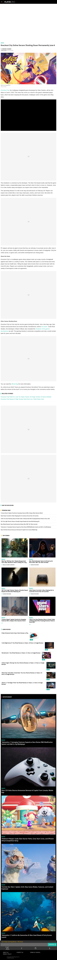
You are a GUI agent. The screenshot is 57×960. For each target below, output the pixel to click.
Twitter (7, 948)
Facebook (21, 948)
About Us (5, 952)
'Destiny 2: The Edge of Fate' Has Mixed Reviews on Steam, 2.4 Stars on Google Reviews (23, 686)
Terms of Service (35, 952)
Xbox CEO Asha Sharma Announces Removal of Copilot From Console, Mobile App (19, 529)
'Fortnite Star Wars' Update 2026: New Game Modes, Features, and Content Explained (27, 888)
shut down (44, 326)
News (2, 43)
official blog (14, 384)
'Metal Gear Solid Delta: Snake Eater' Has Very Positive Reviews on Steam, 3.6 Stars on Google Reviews (23, 676)
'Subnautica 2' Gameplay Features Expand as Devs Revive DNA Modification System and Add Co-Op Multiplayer (26, 527)
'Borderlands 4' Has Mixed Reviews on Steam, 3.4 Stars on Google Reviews (21, 656)
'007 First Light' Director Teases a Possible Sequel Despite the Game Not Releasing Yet (20, 521)
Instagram (36, 948)
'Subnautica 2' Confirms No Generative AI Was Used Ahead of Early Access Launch (27, 936)
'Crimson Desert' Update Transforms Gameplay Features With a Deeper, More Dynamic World (22, 513)
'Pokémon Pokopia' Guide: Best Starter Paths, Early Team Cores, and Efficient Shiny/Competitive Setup (28, 840)
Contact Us (20, 952)
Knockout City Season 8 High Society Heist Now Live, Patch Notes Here (22, 399)
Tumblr (50, 948)
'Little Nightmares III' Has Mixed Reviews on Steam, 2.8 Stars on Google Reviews (22, 646)
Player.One (10, 2)
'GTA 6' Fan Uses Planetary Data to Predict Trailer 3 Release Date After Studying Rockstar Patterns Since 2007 (25, 518)
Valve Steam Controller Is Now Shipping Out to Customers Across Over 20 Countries (20, 515)
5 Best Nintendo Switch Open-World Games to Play (15, 636)
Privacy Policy (7, 954)
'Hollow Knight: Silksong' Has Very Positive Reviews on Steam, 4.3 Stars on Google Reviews (23, 666)
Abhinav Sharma (6, 49)
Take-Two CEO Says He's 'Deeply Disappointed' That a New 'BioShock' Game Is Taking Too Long (14, 561)
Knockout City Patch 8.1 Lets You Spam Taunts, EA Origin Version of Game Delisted (26, 397)
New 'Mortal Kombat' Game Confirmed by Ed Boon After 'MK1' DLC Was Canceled (19, 524)
